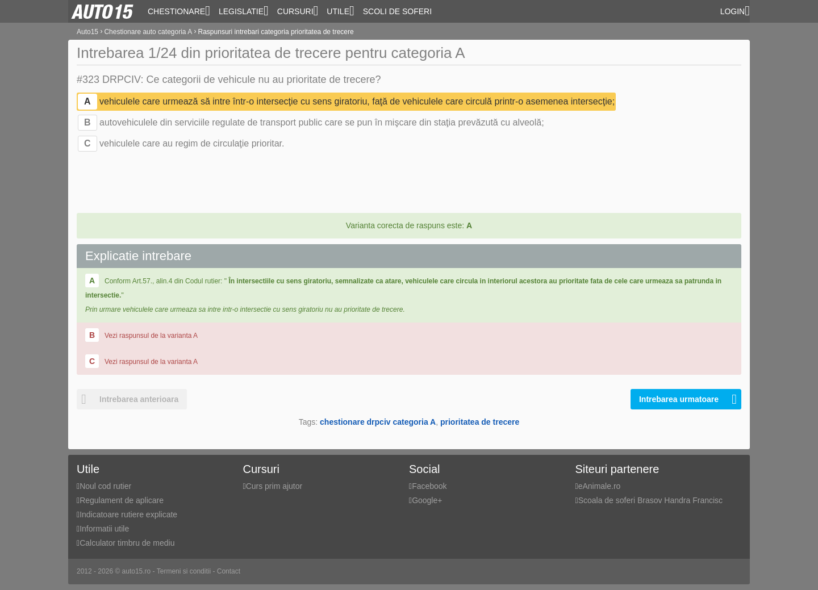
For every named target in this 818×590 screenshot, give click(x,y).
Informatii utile (104, 528)
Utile (340, 10)
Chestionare (179, 10)
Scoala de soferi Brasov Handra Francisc (650, 500)
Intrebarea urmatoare (688, 399)
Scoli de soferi (397, 11)
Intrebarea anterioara (127, 399)
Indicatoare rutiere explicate (128, 514)
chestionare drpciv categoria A (378, 421)
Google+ (427, 500)
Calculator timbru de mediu (127, 542)
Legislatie (244, 10)
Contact (228, 571)
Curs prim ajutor (274, 486)
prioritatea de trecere (479, 421)
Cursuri (298, 10)
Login (735, 10)
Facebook (429, 486)
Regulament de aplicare (122, 500)
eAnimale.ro (599, 486)
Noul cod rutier (105, 486)
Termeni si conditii (184, 571)
